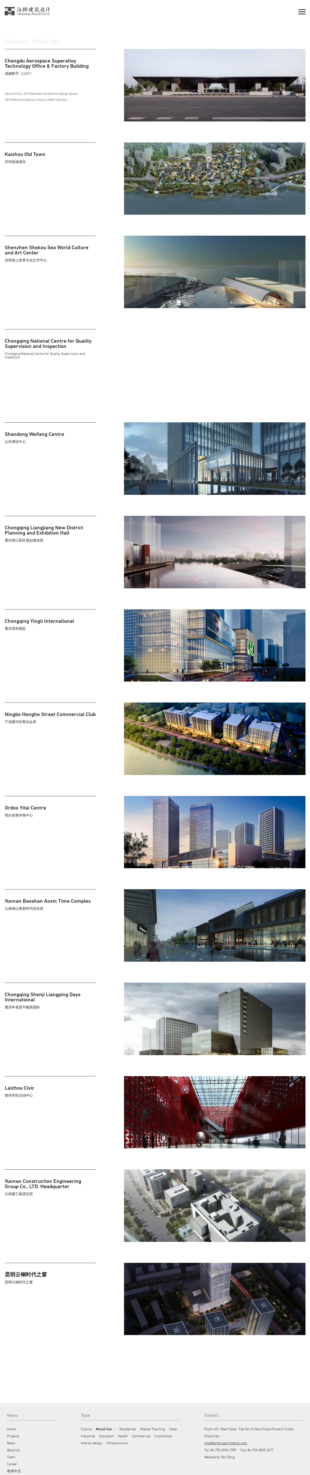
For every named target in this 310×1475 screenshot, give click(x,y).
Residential (128, 1429)
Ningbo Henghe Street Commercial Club (50, 714)
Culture (86, 1429)
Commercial (141, 1436)
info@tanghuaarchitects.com (225, 1443)
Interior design (91, 1443)
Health (123, 1436)
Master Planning (152, 1429)
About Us (13, 1450)
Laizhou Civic (19, 1088)
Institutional (163, 1436)
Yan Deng (228, 1457)
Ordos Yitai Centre (25, 807)
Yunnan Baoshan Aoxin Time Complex (48, 901)
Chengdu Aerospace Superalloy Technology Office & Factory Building (47, 63)
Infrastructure (117, 1443)
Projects (13, 1436)
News (11, 1443)
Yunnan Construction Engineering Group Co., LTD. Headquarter (43, 1183)
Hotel (173, 1429)
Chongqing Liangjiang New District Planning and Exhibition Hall (44, 530)
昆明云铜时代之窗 (26, 1274)
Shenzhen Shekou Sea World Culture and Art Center (46, 249)
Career (12, 1464)
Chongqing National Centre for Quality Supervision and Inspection (48, 343)
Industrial (88, 1436)
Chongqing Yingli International (39, 621)
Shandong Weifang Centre (34, 434)
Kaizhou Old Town (25, 154)
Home (11, 1429)
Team (11, 1457)
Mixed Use (104, 1429)
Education (106, 1436)
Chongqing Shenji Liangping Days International (42, 996)
